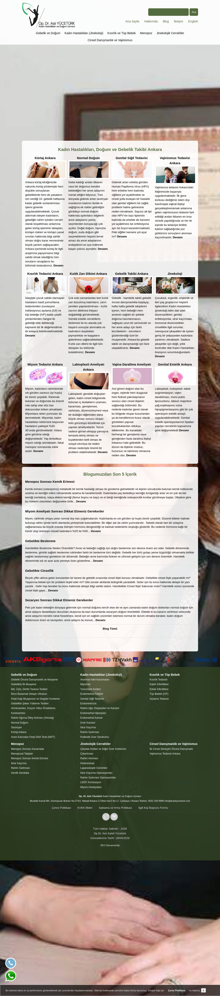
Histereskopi (87, 763)
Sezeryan (16, 727)
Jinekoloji (174, 273)
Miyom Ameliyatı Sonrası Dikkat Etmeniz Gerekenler (64, 511)
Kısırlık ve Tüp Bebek (122, 33)
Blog (166, 21)
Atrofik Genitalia (20, 772)
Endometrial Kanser (91, 717)
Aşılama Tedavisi (159, 698)
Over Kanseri (87, 722)
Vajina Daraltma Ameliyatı (131, 364)
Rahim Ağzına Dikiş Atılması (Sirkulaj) (32, 717)
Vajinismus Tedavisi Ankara (165, 753)
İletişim (178, 21)
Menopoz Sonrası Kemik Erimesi (50, 481)
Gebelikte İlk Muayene (23, 684)
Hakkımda (151, 21)
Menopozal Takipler (22, 753)
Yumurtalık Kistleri (90, 689)
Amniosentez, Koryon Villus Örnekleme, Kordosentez (33, 710)
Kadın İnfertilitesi (159, 684)
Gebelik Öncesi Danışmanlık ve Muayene (34, 679)
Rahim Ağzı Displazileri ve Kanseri (99, 708)
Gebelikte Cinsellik (39, 570)
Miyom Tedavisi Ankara (45, 364)
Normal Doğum (88, 158)
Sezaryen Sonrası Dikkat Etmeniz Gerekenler (59, 600)
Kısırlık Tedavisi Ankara (45, 273)
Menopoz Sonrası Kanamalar (27, 748)
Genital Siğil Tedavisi (132, 158)
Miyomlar (85, 684)
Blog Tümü (110, 628)
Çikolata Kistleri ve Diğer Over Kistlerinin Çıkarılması (103, 751)
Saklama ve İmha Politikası (115, 807)
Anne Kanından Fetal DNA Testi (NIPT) (33, 737)
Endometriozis (88, 703)
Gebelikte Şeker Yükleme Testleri (30, 703)
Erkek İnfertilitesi (159, 689)
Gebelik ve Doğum (48, 33)
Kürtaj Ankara (45, 158)
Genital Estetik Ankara (175, 364)
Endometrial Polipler (91, 693)
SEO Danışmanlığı (110, 845)
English (193, 21)
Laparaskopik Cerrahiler (93, 767)
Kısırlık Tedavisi (158, 679)
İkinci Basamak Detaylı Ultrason (29, 693)
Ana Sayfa (132, 21)
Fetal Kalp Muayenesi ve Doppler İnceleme (35, 698)
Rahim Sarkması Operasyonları (98, 777)
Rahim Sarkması (89, 732)
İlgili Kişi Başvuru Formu (153, 807)
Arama (164, 12)
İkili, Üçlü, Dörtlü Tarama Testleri (29, 689)
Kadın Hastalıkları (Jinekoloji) (84, 33)
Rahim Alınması (89, 758)
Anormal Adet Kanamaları (94, 679)
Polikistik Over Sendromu (94, 737)
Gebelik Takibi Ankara (131, 273)
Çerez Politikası (61, 807)
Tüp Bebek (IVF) (159, 693)
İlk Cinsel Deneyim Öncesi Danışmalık (171, 748)
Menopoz (146, 33)
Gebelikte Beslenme (40, 541)
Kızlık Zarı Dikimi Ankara (88, 273)
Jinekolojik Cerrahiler (170, 33)
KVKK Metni (85, 807)
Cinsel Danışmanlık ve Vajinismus (110, 40)
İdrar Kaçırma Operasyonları (96, 772)
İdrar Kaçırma (88, 727)
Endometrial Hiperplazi (93, 713)
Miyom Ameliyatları (91, 787)
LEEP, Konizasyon (90, 782)
